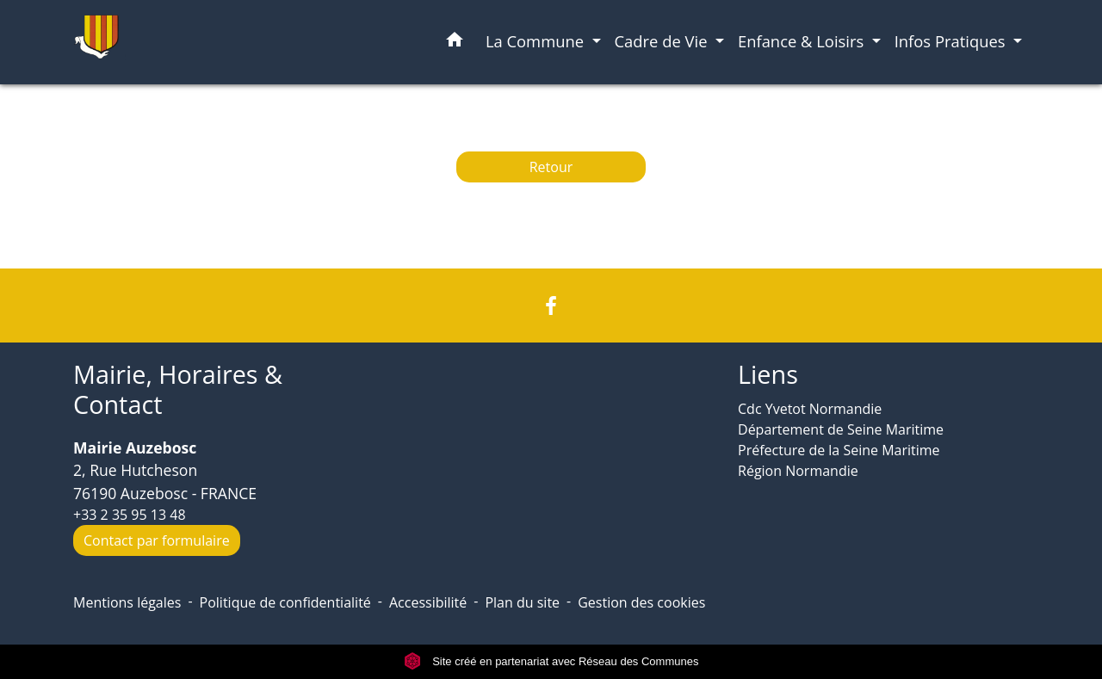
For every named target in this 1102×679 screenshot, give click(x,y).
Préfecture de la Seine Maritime (839, 450)
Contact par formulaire (157, 540)
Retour (551, 166)
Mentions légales (127, 602)
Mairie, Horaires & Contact (177, 389)
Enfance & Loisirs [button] (803, 41)
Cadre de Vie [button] (663, 41)
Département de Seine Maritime (841, 429)
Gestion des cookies (641, 602)
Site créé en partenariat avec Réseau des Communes (551, 661)
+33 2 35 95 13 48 (129, 514)
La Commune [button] (537, 41)
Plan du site (522, 602)
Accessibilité (428, 602)
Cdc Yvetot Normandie (810, 408)
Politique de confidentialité (285, 602)
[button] (454, 42)
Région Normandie (798, 470)
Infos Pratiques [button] (952, 41)
